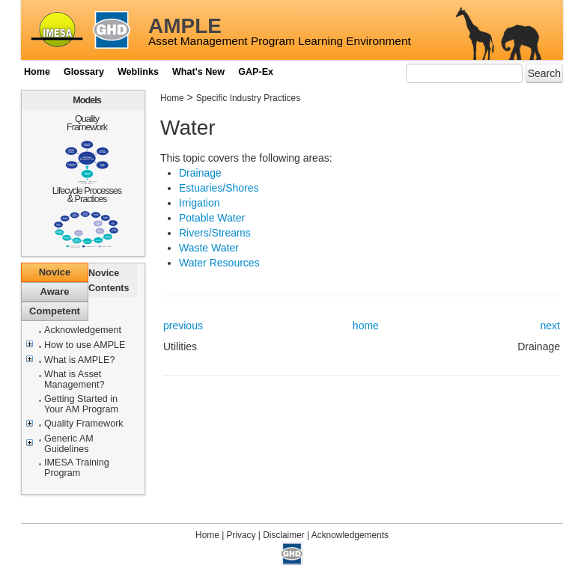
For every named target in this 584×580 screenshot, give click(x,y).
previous (183, 326)
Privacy (241, 535)
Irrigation (199, 203)
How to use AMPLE (85, 345)
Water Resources (219, 263)
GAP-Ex (255, 72)
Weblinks (138, 72)
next (550, 326)
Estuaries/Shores (219, 188)
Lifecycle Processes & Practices (86, 195)
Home (37, 72)
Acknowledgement (82, 330)
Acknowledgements (350, 535)
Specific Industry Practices (248, 98)
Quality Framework (87, 123)
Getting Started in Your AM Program (81, 404)
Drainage (200, 173)
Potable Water (212, 218)
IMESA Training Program (76, 468)
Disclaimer (284, 535)
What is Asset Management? (74, 380)
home (366, 326)
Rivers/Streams (215, 233)
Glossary (84, 72)
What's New (198, 72)
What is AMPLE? (79, 360)
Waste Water (209, 248)
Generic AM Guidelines (69, 444)
